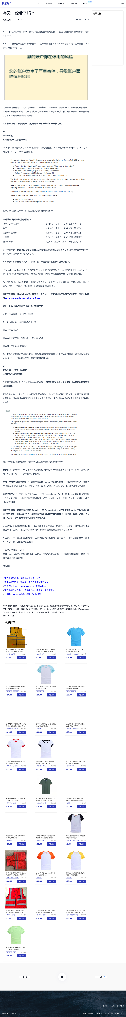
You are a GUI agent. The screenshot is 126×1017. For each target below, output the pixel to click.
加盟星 (122, 1006)
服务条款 (5, 1013)
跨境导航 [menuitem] (74, 3)
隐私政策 (14, 1013)
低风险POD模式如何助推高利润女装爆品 (22, 594)
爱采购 (105, 1006)
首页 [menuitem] (39, 3)
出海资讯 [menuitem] (49, 3)
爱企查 (113, 1006)
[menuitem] (62, 3)
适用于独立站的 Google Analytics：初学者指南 (25, 586)
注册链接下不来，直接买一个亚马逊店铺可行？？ (26, 582)
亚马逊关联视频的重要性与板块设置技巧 (22, 578)
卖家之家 (11, 616)
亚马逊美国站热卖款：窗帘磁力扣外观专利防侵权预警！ (29, 590)
